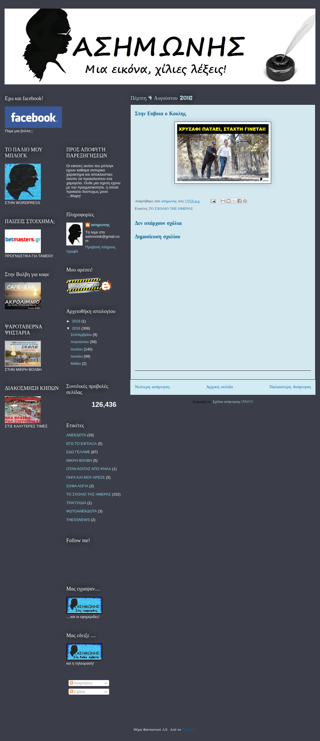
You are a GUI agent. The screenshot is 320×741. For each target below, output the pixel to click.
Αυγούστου (80, 342)
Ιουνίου (77, 356)
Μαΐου (76, 363)
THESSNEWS (78, 520)
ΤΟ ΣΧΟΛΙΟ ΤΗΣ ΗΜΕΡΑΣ (171, 208)
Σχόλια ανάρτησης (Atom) (233, 402)
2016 (76, 328)
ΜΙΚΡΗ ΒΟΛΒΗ (79, 460)
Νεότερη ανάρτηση (152, 387)
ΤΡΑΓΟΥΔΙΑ (76, 503)
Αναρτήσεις (81, 683)
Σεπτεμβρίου (82, 334)
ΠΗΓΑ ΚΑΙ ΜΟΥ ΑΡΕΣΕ (85, 477)
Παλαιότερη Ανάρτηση (290, 387)
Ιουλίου (77, 349)
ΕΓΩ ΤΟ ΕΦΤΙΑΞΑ (81, 443)
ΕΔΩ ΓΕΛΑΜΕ (78, 452)
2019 (76, 321)
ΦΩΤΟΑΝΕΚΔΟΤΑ (81, 511)
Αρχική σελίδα (219, 387)
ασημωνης (100, 225)
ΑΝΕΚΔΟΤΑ (76, 435)
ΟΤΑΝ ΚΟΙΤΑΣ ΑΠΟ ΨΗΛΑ (88, 469)
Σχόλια (77, 692)
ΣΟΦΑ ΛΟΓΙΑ (77, 486)
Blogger (188, 729)
